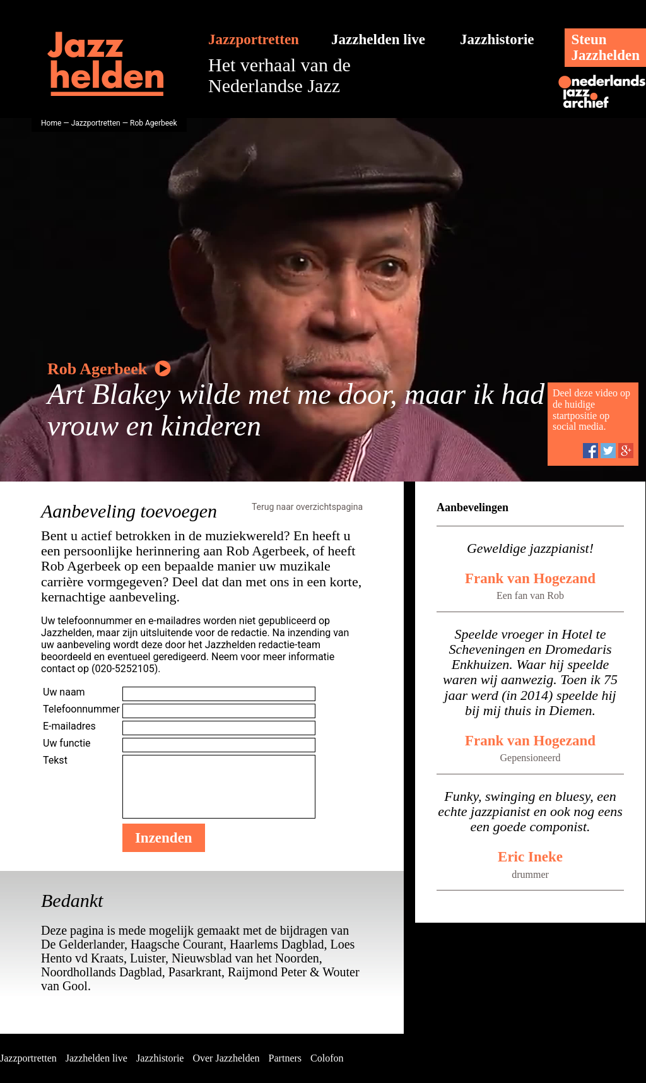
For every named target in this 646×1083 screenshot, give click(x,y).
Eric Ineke (530, 857)
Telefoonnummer (81, 709)
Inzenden (163, 838)
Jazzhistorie (497, 39)
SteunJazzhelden (605, 47)
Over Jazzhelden (225, 1058)
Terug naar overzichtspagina (307, 507)
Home (51, 123)
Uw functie (67, 743)
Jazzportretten (253, 39)
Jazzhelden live (378, 39)
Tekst (55, 760)
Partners (285, 1058)
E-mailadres (69, 726)
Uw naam (64, 692)
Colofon (326, 1058)
